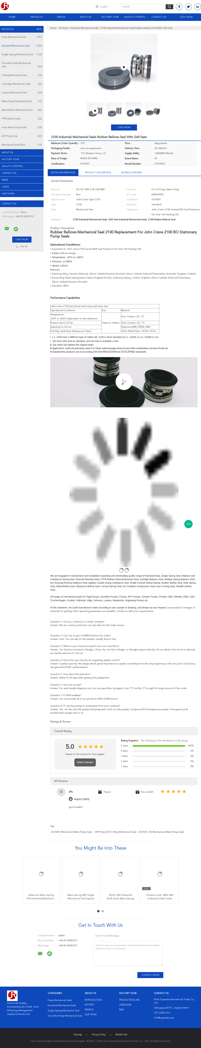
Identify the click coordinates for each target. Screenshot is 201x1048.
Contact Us (159, 17)
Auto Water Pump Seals (22, 127)
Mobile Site (121, 1034)
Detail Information (63, 172)
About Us (85, 17)
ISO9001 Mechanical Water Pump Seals (71, 832)
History (89, 1005)
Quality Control (134, 17)
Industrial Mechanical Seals (22, 46)
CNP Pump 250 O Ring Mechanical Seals (115, 832)
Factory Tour (110, 17)
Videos (61, 17)
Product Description (98, 172)
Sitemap (78, 1034)
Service (89, 1010)
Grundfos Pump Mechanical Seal (22, 65)
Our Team (90, 1014)
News (5, 180)
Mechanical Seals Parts (22, 145)
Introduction (93, 1000)
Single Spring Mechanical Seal (22, 54)
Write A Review (85, 762)
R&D (121, 1010)
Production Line (129, 1000)
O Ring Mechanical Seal (22, 75)
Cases (5, 187)
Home (12, 17)
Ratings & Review (131, 172)
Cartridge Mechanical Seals (22, 84)
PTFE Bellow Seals (22, 118)
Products (37, 17)
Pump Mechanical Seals (22, 37)
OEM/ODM (125, 1005)
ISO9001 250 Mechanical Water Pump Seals (161, 832)
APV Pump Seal (22, 136)
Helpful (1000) (81, 799)
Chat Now (186, 17)
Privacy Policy (99, 1034)
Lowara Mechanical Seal (22, 92)
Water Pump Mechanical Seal (22, 101)
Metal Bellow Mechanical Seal (22, 110)
